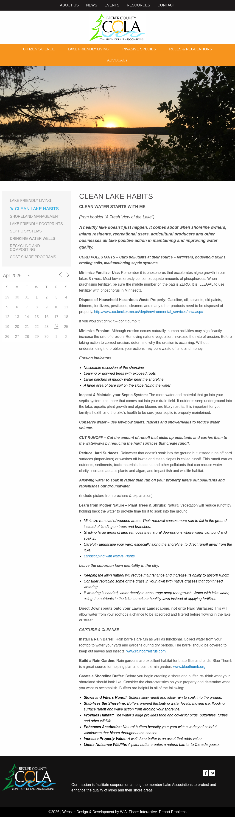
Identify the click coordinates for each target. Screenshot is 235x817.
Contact (166, 5)
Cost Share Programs (33, 257)
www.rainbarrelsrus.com (146, 651)
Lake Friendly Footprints (36, 224)
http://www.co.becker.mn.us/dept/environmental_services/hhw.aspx (148, 312)
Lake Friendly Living (88, 49)
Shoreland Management (35, 216)
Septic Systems (26, 231)
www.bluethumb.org (189, 667)
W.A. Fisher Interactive (138, 812)
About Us (69, 5)
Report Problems (173, 812)
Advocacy (117, 60)
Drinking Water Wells (32, 238)
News (91, 5)
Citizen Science (39, 49)
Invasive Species (139, 49)
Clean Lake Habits (37, 208)
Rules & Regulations (190, 49)
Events (112, 5)
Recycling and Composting (25, 248)
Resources (138, 5)
